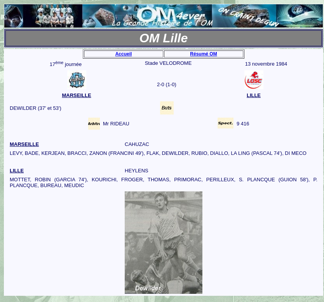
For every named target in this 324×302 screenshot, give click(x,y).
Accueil (123, 54)
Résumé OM (203, 54)
